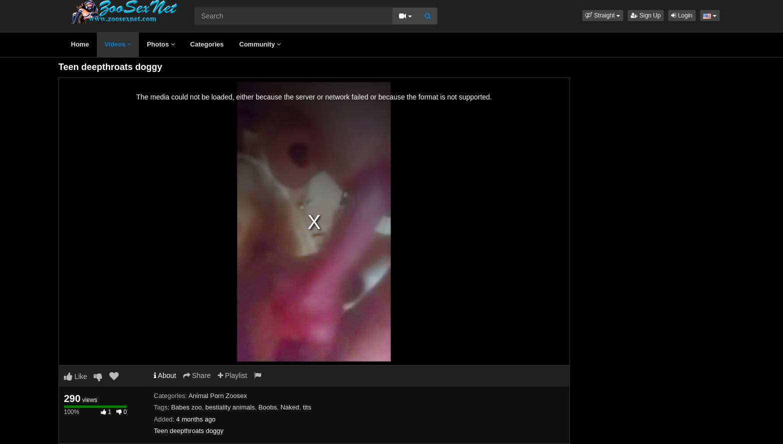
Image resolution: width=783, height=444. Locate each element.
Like (75, 376)
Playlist (232, 376)
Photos (161, 44)
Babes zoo (186, 407)
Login (682, 15)
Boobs (268, 407)
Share (197, 376)
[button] (602, 15)
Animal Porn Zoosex (217, 396)
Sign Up (646, 15)
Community (260, 44)
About (165, 376)
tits (307, 407)
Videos (117, 44)
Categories (207, 44)
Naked (290, 407)
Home (80, 44)
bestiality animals (230, 407)
